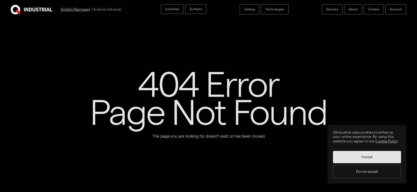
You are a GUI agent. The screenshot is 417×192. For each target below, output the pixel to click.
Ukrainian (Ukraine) (107, 9)
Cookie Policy (386, 141)
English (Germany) (75, 9)
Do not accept (367, 172)
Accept (367, 157)
